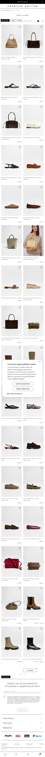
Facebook (4, 744)
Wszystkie (5, 20)
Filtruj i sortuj (29, 21)
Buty (13, 20)
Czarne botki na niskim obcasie (33, 659)
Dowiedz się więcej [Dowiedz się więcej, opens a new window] (18, 379)
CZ (37, 747)
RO (40, 747)
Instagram (29, 744)
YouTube (17, 744)
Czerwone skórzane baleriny (32, 538)
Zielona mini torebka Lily (31, 338)
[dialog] (22, 378)
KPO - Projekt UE (26, 747)
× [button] (39, 362)
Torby (19, 20)
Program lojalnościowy (22, 2)
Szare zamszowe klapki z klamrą (11, 298)
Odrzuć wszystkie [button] (22, 389)
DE (34, 747)
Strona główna (5, 10)
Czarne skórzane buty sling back (11, 418)
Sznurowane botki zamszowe (10, 659)
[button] (3, 747)
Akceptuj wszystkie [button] (23, 384)
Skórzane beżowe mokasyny (32, 137)
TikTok (41, 744)
